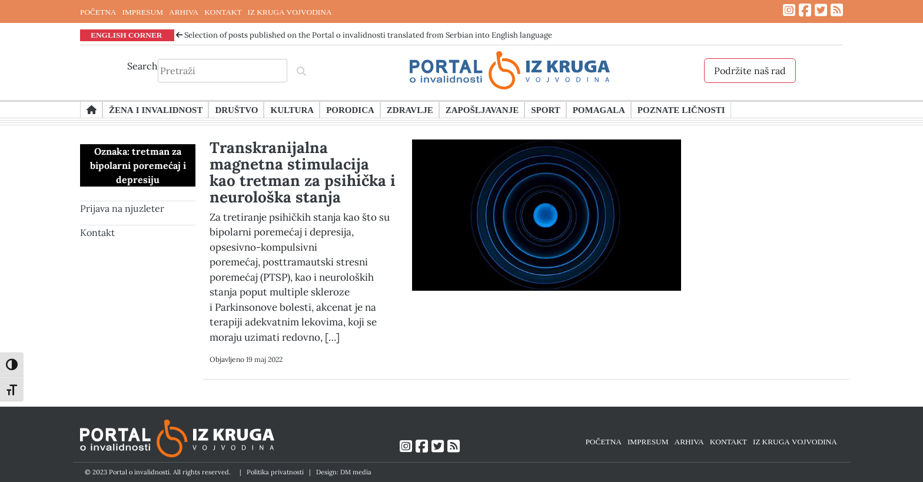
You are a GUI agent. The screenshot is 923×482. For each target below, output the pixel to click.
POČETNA (98, 11)
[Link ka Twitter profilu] (821, 10)
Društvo (236, 109)
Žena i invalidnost (155, 109)
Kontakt (97, 232)
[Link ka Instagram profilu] (789, 10)
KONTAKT (222, 11)
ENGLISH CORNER (126, 34)
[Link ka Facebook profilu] (805, 10)
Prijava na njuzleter (122, 208)
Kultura (292, 109)
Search (142, 66)
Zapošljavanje (482, 109)
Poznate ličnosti (681, 109)
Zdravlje (410, 109)
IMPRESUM (142, 11)
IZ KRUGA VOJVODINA (290, 11)
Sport (545, 109)
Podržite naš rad (750, 71)
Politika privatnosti (275, 472)
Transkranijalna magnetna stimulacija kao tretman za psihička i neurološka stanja (303, 172)
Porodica (350, 109)
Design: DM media (343, 472)
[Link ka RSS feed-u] (837, 10)
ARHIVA (183, 11)
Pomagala (599, 109)
